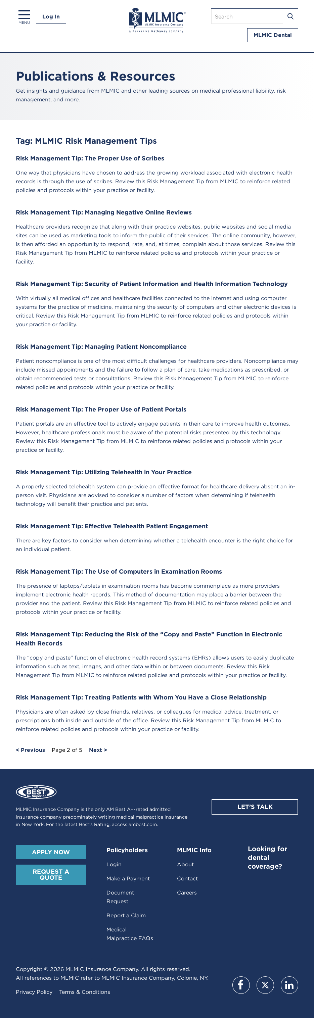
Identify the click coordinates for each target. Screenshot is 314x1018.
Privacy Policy (34, 992)
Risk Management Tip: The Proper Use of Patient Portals (101, 409)
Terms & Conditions (84, 992)
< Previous (30, 750)
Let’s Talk (255, 806)
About (185, 864)
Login (114, 864)
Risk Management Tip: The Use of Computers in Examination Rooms (119, 571)
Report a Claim (126, 915)
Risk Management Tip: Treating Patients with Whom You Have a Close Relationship (141, 697)
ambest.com (143, 824)
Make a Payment (128, 878)
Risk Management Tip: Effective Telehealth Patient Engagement (112, 526)
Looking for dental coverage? (267, 857)
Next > (98, 750)
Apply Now (51, 852)
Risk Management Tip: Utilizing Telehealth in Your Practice (104, 472)
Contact (187, 878)
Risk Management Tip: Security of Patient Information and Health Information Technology (152, 283)
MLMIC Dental (273, 35)
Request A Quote (51, 874)
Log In (51, 16)
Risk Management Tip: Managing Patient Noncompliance (101, 346)
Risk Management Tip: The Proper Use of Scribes (90, 158)
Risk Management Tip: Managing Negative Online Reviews (104, 212)
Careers (187, 892)
